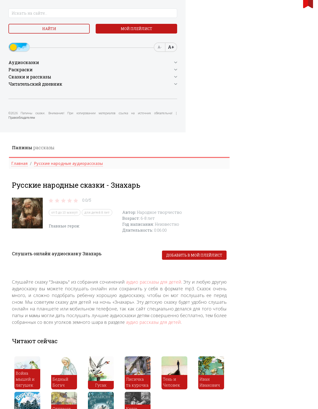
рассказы (112, 15)
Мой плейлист (40, 43)
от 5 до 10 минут (144, 80)
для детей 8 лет (176, 80)
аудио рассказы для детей (233, 149)
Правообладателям (25, 140)
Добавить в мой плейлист (274, 122)
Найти (40, 32)
